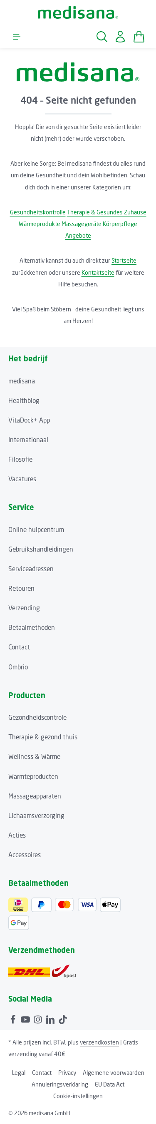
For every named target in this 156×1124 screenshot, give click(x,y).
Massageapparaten (34, 796)
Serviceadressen (31, 568)
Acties (17, 835)
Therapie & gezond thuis (42, 737)
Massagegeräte (82, 224)
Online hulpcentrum (36, 529)
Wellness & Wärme (34, 756)
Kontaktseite (98, 272)
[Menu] (16, 36)
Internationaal (28, 439)
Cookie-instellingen (78, 1096)
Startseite (123, 260)
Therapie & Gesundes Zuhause (106, 212)
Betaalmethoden (31, 627)
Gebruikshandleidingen (40, 549)
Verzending (24, 608)
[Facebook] (13, 1018)
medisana (21, 381)
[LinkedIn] (51, 1018)
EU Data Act (109, 1084)
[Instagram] (38, 1018)
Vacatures (22, 479)
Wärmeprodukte (39, 224)
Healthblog (24, 400)
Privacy (67, 1073)
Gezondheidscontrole (37, 717)
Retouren (21, 588)
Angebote (78, 235)
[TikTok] (62, 1018)
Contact (19, 647)
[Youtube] (26, 1018)
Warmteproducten (33, 776)
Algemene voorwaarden (113, 1073)
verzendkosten (99, 1042)
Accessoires (24, 854)
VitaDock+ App (29, 420)
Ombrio (18, 667)
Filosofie (20, 459)
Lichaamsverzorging (36, 815)
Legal (18, 1073)
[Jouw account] (120, 36)
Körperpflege (120, 224)
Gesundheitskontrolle (38, 212)
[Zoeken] (102, 36)
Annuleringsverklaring (60, 1084)
